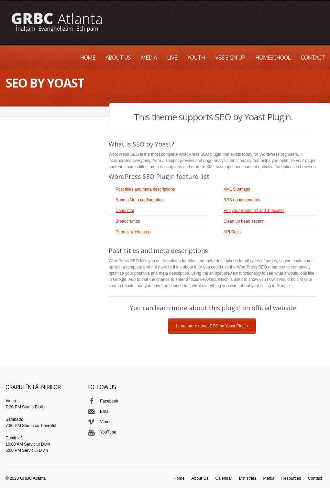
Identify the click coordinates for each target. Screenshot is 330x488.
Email (105, 411)
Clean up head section (243, 221)
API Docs (232, 232)
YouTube (108, 432)
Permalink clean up (133, 232)
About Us (118, 57)
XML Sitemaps (236, 189)
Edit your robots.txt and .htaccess (253, 210)
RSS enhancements (241, 199)
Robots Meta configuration (140, 199)
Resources (291, 478)
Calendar (223, 478)
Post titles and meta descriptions (145, 189)
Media (149, 57)
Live (172, 57)
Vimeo (106, 421)
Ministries (247, 478)
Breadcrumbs (128, 221)
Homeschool (272, 57)
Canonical (125, 210)
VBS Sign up (230, 57)
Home (87, 57)
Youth (196, 57)
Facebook (109, 401)
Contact (313, 57)
